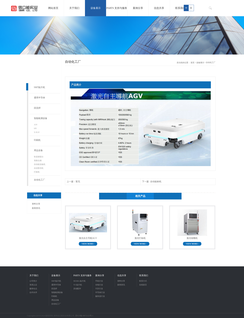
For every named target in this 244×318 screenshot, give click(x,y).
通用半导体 (39, 97)
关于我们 (33, 275)
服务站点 (33, 288)
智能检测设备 (40, 118)
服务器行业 (100, 296)
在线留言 (143, 285)
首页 (192, 63)
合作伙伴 (33, 292)
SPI (35, 128)
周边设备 (38, 150)
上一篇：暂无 (73, 181)
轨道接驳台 (38, 157)
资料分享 (36, 204)
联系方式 (143, 281)
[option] (122, 35)
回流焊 (37, 108)
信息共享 (121, 275)
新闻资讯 (36, 208)
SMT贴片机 (39, 87)
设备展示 (200, 63)
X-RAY (37, 132)
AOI (35, 124)
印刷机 (37, 140)
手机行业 (99, 281)
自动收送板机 (39, 164)
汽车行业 (99, 288)
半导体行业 (100, 292)
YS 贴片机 (77, 285)
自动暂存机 (38, 168)
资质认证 (33, 285)
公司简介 (33, 281)
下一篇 (152, 181)
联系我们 (143, 275)
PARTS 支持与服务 (82, 275)
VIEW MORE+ (88, 244)
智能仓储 (38, 160)
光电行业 (99, 285)
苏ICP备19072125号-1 (84, 316)
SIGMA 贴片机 (79, 281)
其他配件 (77, 288)
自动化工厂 (39, 180)
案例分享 (99, 275)
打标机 (37, 172)
